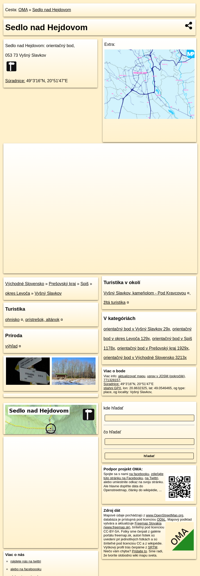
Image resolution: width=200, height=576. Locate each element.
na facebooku (139, 474)
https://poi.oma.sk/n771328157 (174, 269)
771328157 (112, 380)
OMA (23, 10)
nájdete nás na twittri (25, 561)
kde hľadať (114, 408)
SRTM (152, 547)
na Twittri (151, 478)
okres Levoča (17, 293)
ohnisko (12, 319)
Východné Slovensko (24, 283)
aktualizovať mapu (131, 376)
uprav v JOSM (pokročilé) (166, 376)
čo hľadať (112, 432)
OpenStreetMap (109, 269)
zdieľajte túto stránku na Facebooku (134, 476)
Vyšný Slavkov (48, 293)
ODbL (161, 519)
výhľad (11, 346)
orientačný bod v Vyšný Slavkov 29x (137, 329)
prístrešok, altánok (42, 319)
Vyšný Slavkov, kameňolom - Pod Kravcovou (145, 293)
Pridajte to (139, 551)
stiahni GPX (112, 388)
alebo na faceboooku (25, 569)
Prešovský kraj (62, 283)
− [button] (12, 160)
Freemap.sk (136, 269)
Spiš (84, 283)
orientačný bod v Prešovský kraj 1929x (153, 348)
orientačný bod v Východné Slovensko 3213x (145, 357)
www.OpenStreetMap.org (164, 515)
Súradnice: (15, 81)
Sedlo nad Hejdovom (51, 10)
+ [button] (12, 152)
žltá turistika (115, 302)
